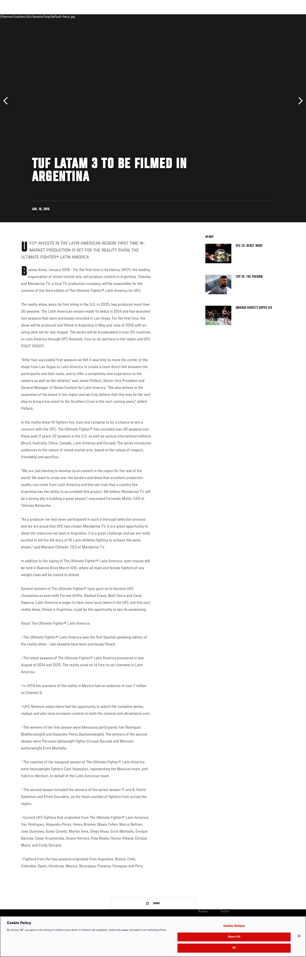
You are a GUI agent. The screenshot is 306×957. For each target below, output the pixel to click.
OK (234, 948)
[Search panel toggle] (287, 16)
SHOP (275, 16)
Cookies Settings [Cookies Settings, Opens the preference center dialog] (234, 926)
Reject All (234, 937)
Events (16, 16)
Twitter (225, 911)
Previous (7, 101)
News (71, 16)
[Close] (299, 936)
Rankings (34, 16)
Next (299, 101)
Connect (218, 16)
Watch (235, 16)
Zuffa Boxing (256, 16)
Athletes (53, 16)
